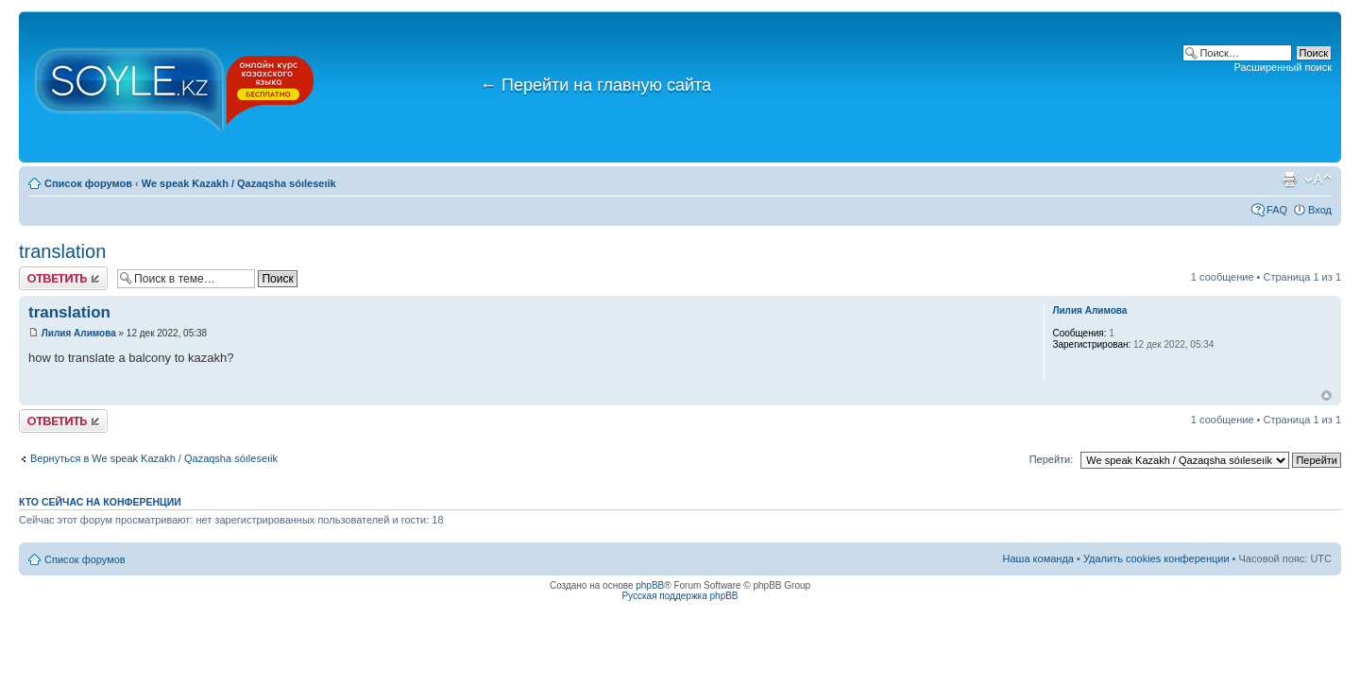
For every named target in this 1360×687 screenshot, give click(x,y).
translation (62, 251)
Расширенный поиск (1282, 67)
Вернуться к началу (1326, 395)
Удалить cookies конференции (1156, 558)
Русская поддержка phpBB (679, 596)
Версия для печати (1289, 179)
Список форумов (88, 183)
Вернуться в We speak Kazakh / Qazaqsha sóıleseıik (154, 458)
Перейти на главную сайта (595, 85)
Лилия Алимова (79, 333)
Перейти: (1051, 459)
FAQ (1276, 209)
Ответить (63, 278)
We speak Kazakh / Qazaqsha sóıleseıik (239, 183)
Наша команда (1038, 558)
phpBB (650, 585)
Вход (1320, 209)
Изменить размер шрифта (1318, 179)
